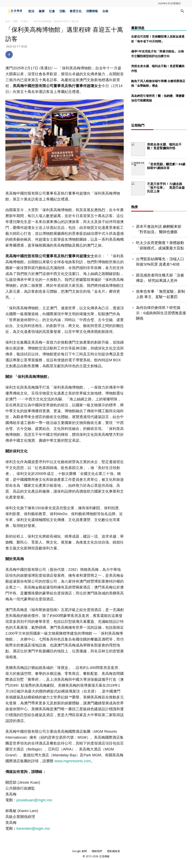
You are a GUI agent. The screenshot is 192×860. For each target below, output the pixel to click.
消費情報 (92, 11)
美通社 (24, 21)
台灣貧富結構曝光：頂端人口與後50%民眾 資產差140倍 (160, 380)
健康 (42, 11)
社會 (52, 11)
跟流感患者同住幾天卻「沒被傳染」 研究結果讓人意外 (160, 397)
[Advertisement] (159, 174)
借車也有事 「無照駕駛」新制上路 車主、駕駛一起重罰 (160, 413)
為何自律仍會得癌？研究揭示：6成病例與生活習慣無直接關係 (161, 432)
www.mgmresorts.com (73, 761)
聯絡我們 (97, 851)
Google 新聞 (79, 851)
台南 (105, 11)
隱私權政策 (113, 851)
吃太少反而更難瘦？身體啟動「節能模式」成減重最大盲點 (160, 364)
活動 (62, 11)
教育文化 (76, 11)
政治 (31, 11)
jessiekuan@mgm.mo (34, 800)
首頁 (7, 21)
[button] (182, 11)
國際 (15, 21)
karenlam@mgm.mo (33, 828)
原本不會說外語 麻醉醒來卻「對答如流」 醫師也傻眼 (158, 348)
